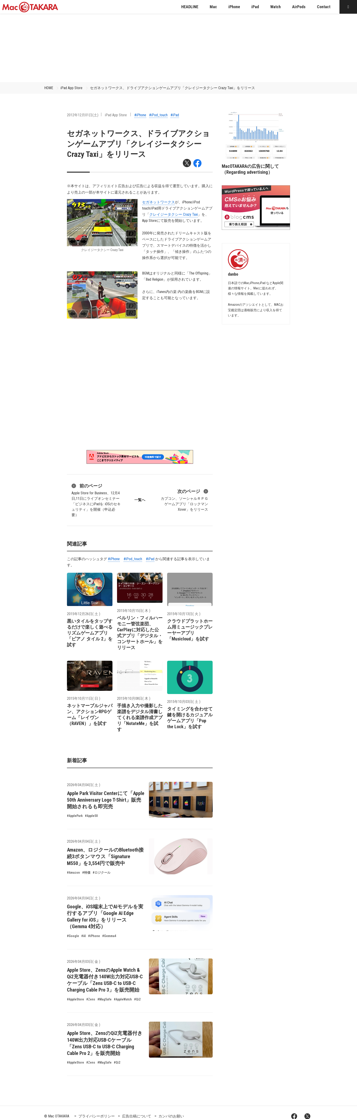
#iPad (175, 115)
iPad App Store (71, 88)
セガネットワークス (158, 202)
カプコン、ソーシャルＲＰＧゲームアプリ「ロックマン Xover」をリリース (184, 500)
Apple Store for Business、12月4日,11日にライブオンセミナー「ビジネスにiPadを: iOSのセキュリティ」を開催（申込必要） (96, 499)
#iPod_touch (158, 115)
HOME (48, 88)
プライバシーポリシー (96, 1116)
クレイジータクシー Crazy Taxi (173, 214)
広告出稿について (136, 1116)
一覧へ (139, 500)
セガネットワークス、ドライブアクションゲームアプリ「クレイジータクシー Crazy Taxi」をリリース (172, 88)
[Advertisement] (178, 48)
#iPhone (140, 115)
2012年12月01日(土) (82, 115)
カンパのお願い (171, 1116)
